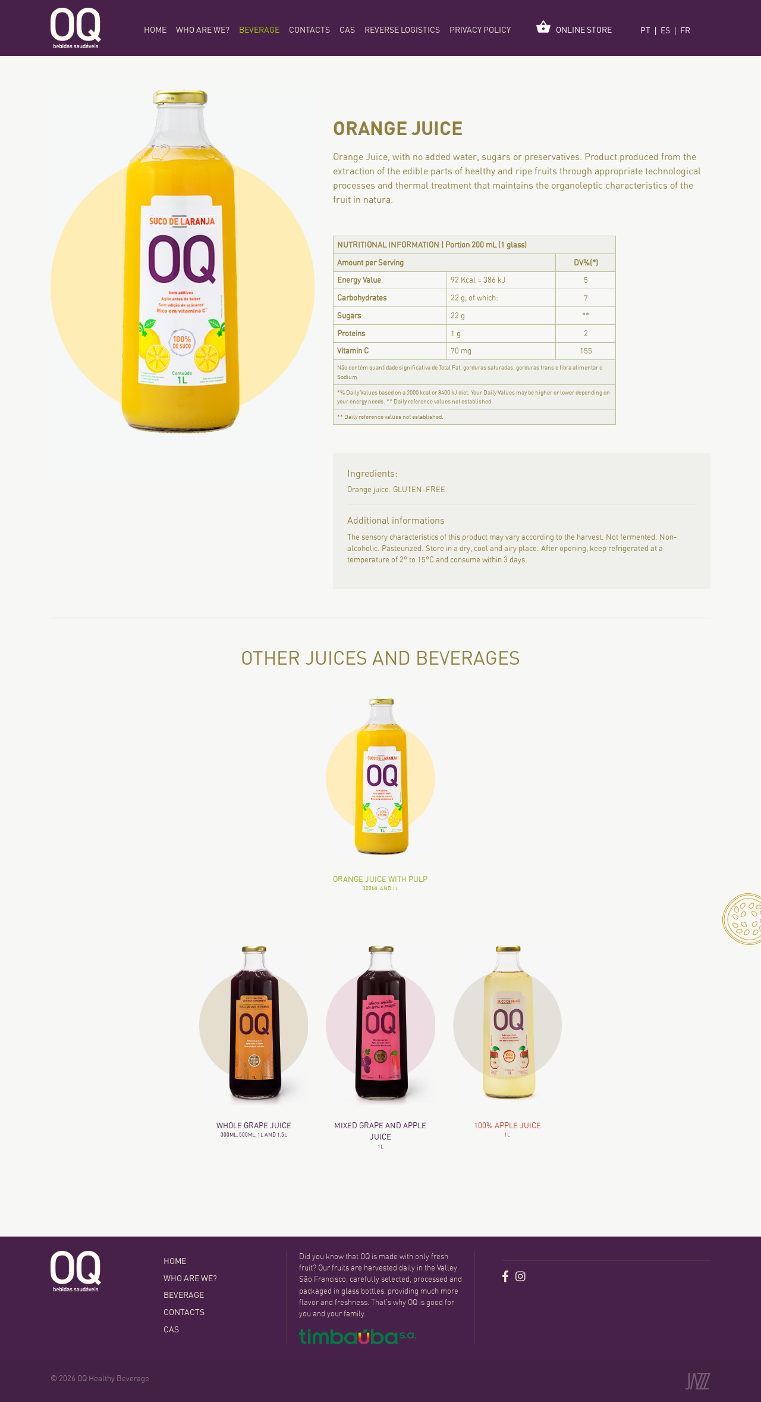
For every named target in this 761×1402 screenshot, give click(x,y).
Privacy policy (480, 30)
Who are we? (202, 30)
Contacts (309, 30)
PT (645, 31)
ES (665, 31)
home (155, 30)
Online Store (574, 27)
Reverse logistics (402, 30)
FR (685, 31)
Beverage (259, 30)
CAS (347, 30)
